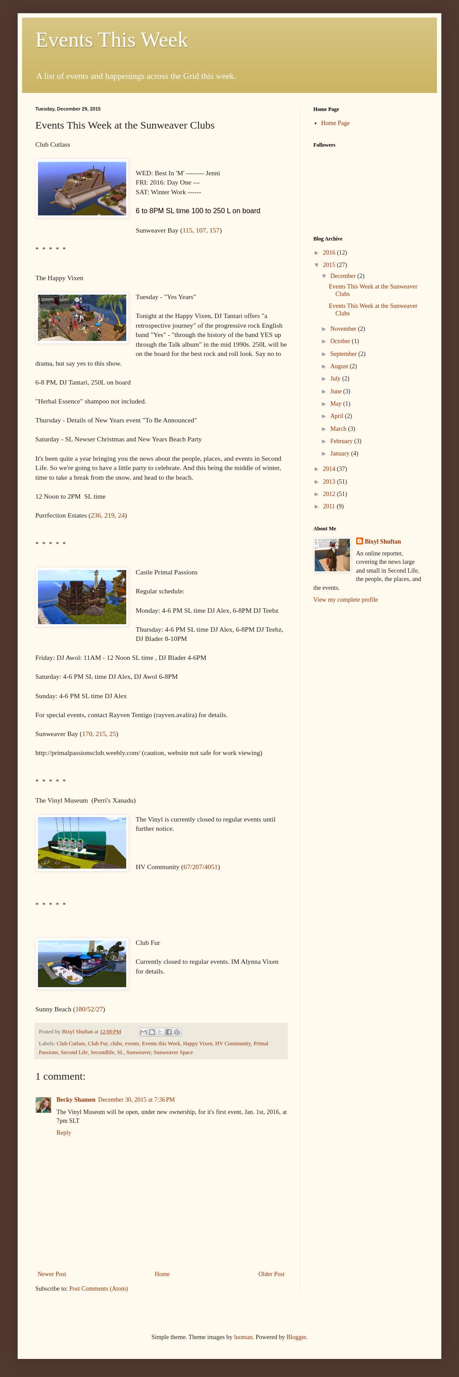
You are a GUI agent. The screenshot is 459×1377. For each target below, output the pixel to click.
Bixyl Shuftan (383, 541)
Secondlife (102, 1052)
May (336, 403)
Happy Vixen (198, 1043)
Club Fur (98, 1043)
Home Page (335, 123)
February (342, 441)
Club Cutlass (70, 1043)
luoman (243, 1337)
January (340, 453)
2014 (330, 469)
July (336, 378)
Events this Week (161, 1043)
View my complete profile (345, 599)
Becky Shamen (75, 1099)
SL (120, 1052)
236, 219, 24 (108, 515)
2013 (330, 481)
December (343, 276)
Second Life (74, 1052)
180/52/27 (89, 1009)
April (337, 416)
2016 (330, 252)
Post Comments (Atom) (98, 1288)
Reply (63, 1132)
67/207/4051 (201, 866)
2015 (330, 265)
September (344, 354)
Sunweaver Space (173, 1052)
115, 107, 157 (200, 230)
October (341, 341)
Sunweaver (138, 1052)
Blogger (296, 1337)
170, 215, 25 (99, 733)
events (132, 1043)
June (336, 391)
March (339, 429)
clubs (116, 1043)
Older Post (272, 1274)
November (344, 329)
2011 (330, 506)
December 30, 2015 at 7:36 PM (136, 1099)
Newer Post (52, 1274)
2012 (330, 494)
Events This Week (111, 39)
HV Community (233, 1043)
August (340, 366)
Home (162, 1274)
